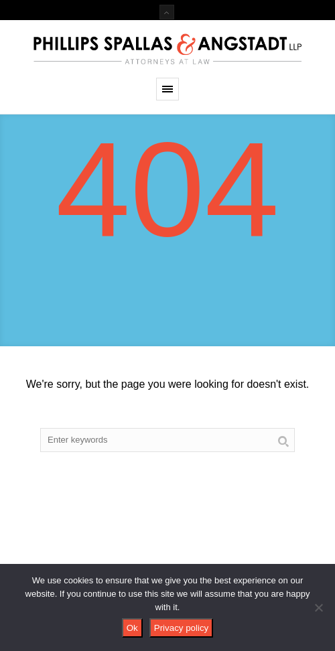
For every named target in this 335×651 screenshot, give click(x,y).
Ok (132, 628)
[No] (318, 607)
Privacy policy (181, 628)
